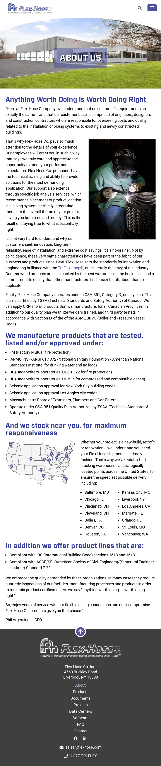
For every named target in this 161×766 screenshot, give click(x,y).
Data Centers (80, 711)
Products (80, 691)
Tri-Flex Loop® (70, 267)
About (80, 685)
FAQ (80, 724)
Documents (80, 698)
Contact (80, 730)
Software (81, 717)
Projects (81, 704)
